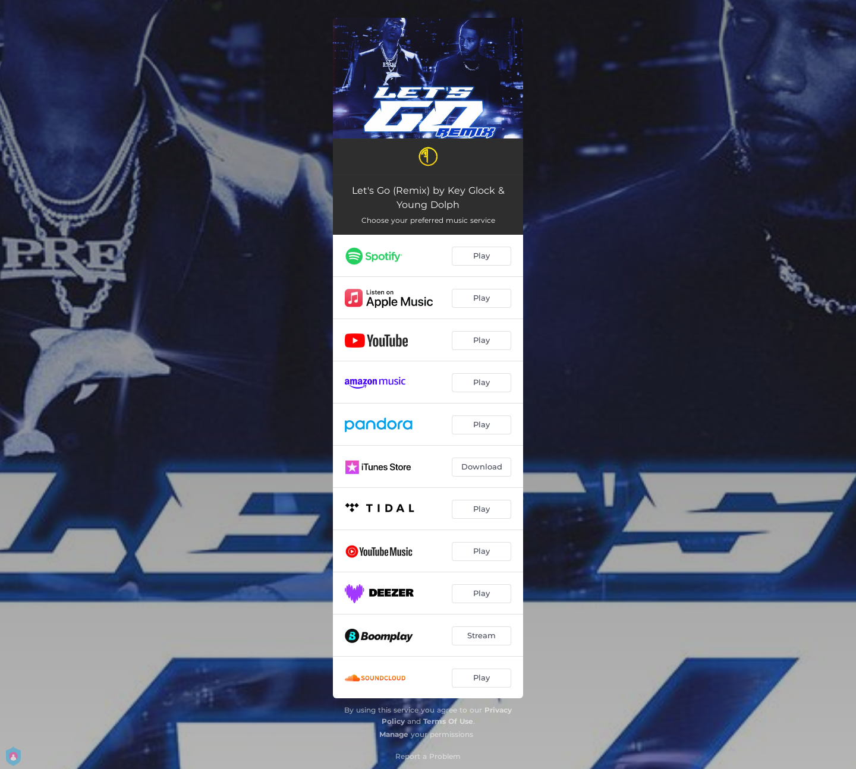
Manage (393, 734)
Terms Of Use (448, 721)
